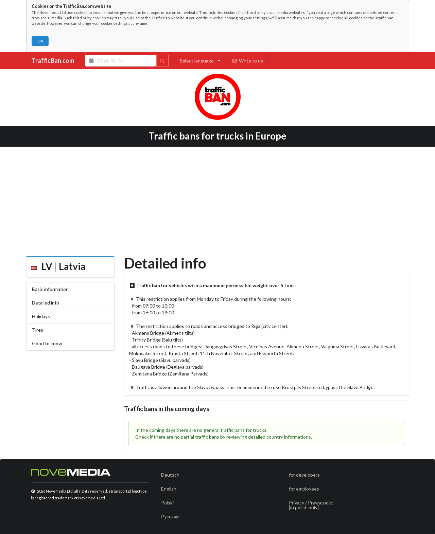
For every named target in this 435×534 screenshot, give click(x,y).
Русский (170, 516)
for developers (304, 475)
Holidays (41, 316)
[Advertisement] (217, 198)
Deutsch (170, 475)
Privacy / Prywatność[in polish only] (311, 505)
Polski (167, 502)
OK (40, 41)
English (168, 489)
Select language (200, 60)
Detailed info (45, 303)
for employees (304, 489)
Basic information (50, 289)
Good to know (47, 343)
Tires (37, 330)
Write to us (247, 60)
